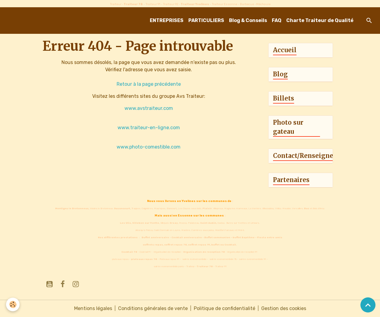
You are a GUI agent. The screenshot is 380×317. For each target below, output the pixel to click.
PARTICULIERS (206, 20)
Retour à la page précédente (149, 84)
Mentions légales (93, 308)
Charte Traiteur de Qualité (319, 20)
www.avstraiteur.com (148, 108)
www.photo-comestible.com (149, 147)
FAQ (276, 20)
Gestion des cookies (283, 308)
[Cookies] (13, 304)
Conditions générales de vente (153, 308)
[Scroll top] (367, 304)
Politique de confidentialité (224, 308)
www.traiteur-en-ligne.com (149, 127)
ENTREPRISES (167, 20)
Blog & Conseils (248, 20)
